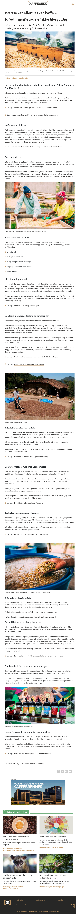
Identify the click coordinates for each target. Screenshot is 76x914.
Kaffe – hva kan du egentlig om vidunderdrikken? (16, 838)
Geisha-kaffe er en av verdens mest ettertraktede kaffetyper (36, 357)
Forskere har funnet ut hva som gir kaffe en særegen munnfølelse (38, 656)
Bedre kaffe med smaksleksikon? (53, 836)
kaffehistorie (8, 848)
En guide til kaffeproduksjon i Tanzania (28, 503)
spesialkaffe (23, 78)
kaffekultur (18, 848)
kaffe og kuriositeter (11, 889)
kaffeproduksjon (11, 78)
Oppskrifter (60, 900)
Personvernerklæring (23, 905)
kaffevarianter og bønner (25, 850)
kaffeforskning (45, 848)
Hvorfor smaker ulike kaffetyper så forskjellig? (31, 456)
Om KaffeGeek (33, 912)
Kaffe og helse (40, 900)
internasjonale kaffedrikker (13, 887)
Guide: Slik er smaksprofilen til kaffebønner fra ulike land (35, 107)
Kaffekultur (20, 900)
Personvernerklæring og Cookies (49, 912)
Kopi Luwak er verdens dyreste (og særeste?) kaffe (17, 876)
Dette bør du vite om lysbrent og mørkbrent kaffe (32, 753)
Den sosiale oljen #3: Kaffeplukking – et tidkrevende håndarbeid (38, 147)
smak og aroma (57, 848)
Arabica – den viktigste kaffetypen (26, 305)
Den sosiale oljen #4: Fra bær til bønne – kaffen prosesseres (36, 115)
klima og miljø (59, 887)
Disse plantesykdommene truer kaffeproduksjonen (52, 876)
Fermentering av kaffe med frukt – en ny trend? (31, 534)
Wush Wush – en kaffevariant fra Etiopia (29, 364)
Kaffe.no (41, 763)
